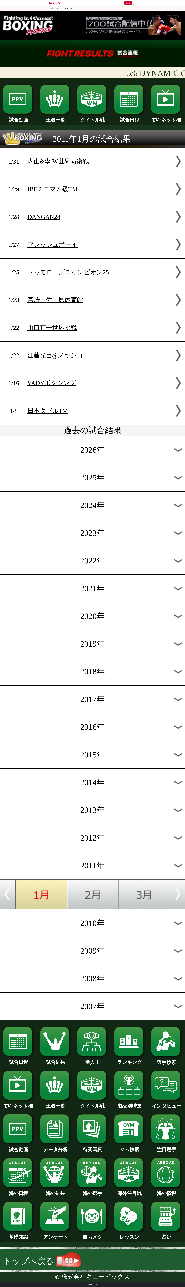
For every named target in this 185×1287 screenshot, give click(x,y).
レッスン (129, 1235)
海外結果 (55, 1191)
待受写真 (92, 1147)
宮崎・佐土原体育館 (55, 299)
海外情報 (166, 1191)
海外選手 (92, 1191)
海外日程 (18, 1191)
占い (166, 1235)
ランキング (129, 1060)
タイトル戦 (92, 117)
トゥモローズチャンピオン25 (68, 272)
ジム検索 (129, 1147)
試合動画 (18, 117)
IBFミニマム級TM (52, 189)
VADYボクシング (51, 383)
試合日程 (129, 117)
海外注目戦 (129, 1191)
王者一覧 (55, 117)
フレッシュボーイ (52, 244)
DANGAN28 (43, 216)
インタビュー (166, 1104)
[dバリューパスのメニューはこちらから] (135, 3)
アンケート (55, 1235)
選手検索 (166, 1060)
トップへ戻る (42, 1261)
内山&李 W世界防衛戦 (58, 161)
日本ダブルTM (47, 410)
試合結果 (55, 1060)
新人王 (92, 1060)
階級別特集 (129, 1104)
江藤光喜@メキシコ (55, 355)
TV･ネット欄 (166, 117)
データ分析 (55, 1147)
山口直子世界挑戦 (52, 327)
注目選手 (166, 1147)
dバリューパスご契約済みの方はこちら (60, 8)
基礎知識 (18, 1235)
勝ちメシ (92, 1235)
